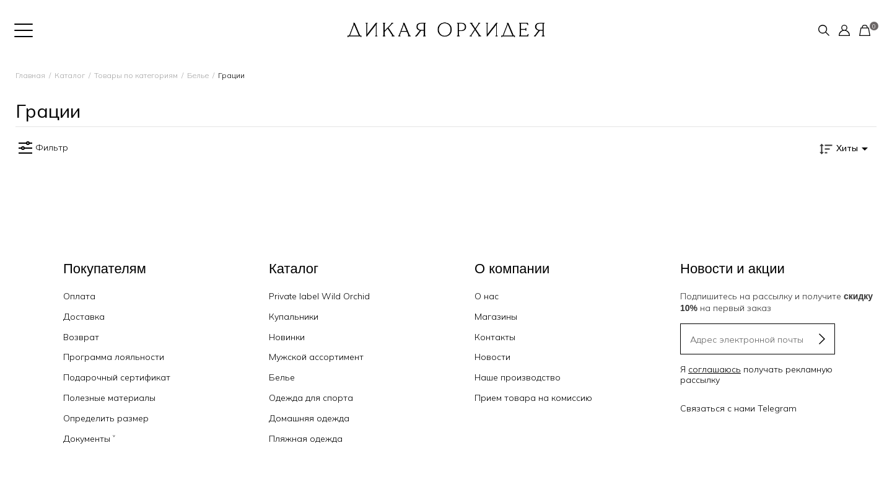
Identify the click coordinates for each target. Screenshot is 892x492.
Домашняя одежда (309, 418)
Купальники (293, 316)
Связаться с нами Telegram (738, 408)
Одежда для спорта (311, 397)
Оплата (79, 296)
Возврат (81, 337)
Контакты (494, 337)
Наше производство (517, 377)
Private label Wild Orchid (319, 296)
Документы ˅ (89, 438)
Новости (492, 356)
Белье (198, 75)
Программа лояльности (113, 356)
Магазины (495, 316)
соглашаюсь (714, 369)
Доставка (84, 316)
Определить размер (106, 418)
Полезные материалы (109, 397)
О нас (486, 296)
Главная (30, 75)
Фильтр (41, 148)
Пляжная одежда (306, 438)
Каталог (70, 75)
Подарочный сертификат (116, 377)
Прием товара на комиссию (533, 397)
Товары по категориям (136, 75)
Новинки (287, 337)
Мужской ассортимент (316, 356)
